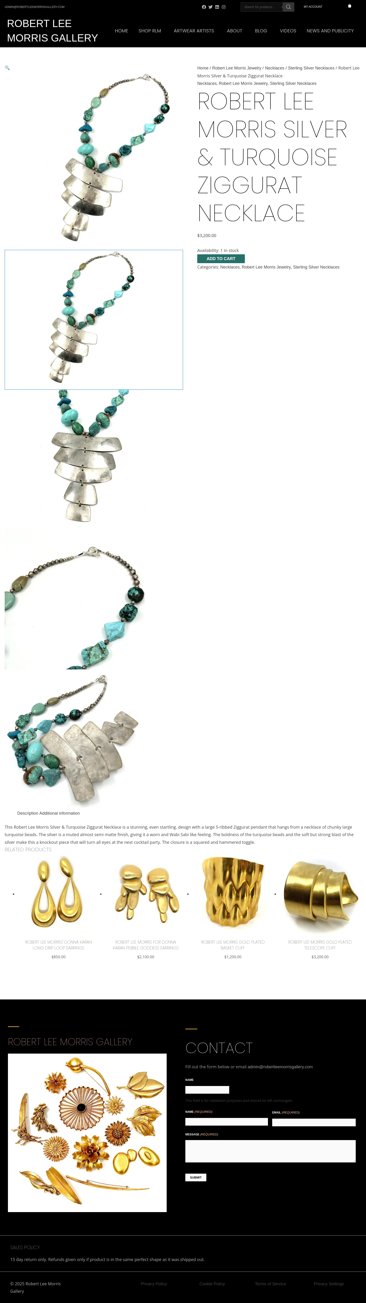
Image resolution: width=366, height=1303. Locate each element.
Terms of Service (270, 1284)
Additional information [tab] (59, 813)
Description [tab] (27, 813)
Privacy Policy (154, 1284)
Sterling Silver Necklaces (311, 68)
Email (286, 1112)
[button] (94, 68)
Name (189, 1080)
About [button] (234, 31)
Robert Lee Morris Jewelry (236, 68)
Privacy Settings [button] (329, 1284)
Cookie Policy (212, 1284)
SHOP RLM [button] (150, 31)
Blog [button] (261, 31)
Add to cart (221, 258)
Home (121, 31)
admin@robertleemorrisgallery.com (280, 1067)
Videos (288, 31)
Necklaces (274, 68)
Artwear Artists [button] (194, 31)
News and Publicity (330, 31)
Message (201, 1134)
